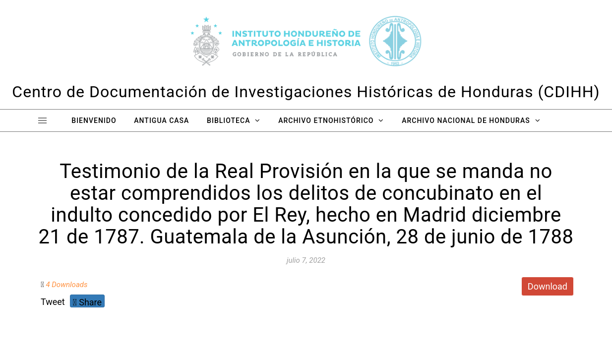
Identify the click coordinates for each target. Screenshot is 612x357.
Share (87, 302)
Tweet (53, 302)
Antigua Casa (161, 120)
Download (547, 286)
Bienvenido (93, 120)
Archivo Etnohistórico (325, 120)
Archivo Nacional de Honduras (466, 120)
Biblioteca (228, 120)
